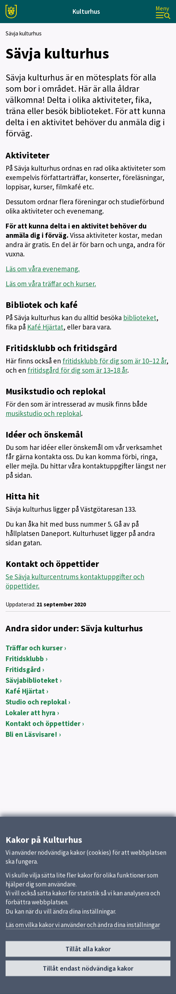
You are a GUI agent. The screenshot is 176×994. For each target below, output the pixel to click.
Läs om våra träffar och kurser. (51, 283)
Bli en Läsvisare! (31, 734)
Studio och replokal (36, 701)
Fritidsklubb (25, 658)
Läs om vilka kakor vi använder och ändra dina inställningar (83, 926)
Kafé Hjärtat (45, 326)
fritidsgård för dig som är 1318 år (77, 370)
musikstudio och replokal (43, 413)
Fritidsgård (23, 669)
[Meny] (163, 11)
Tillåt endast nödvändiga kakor (88, 970)
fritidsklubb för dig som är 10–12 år (114, 360)
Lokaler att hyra (30, 712)
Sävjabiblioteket (32, 680)
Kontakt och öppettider (43, 723)
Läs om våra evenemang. (43, 268)
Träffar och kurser (34, 647)
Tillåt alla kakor (88, 951)
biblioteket (139, 317)
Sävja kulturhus (24, 33)
